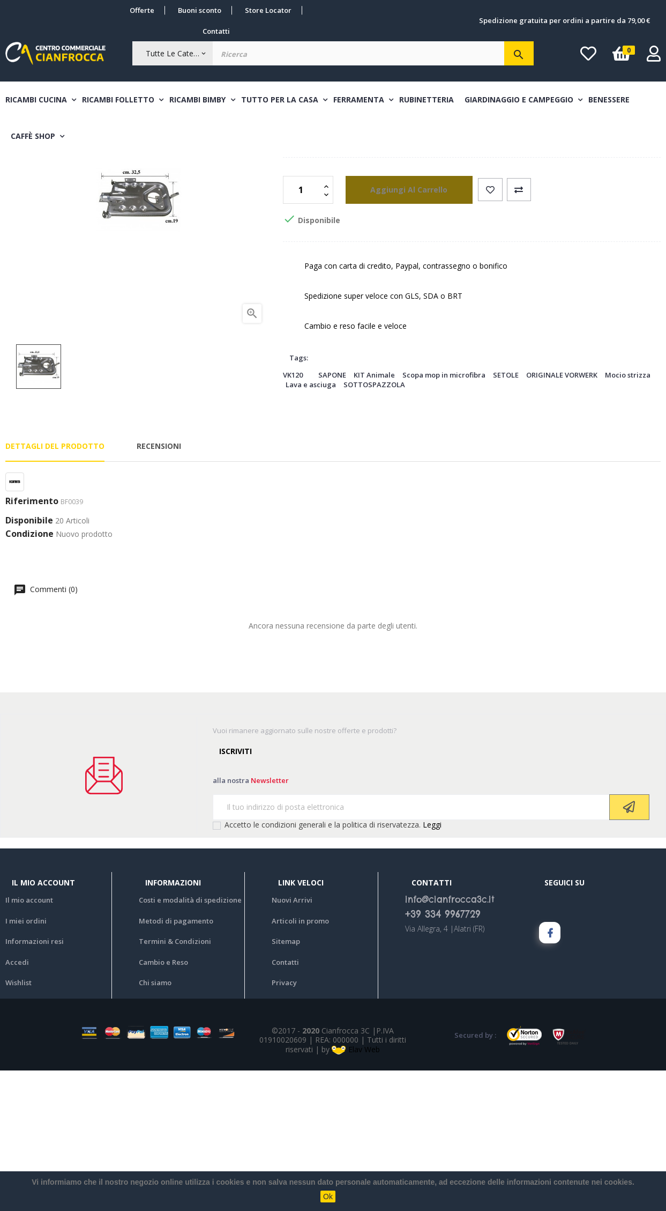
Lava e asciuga (311, 525)
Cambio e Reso (163, 1102)
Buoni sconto (199, 10)
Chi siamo (155, 1123)
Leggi (432, 964)
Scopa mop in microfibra (443, 515)
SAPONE (332, 515)
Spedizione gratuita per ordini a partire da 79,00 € (564, 20)
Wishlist (18, 1123)
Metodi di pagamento (176, 1061)
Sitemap (286, 1082)
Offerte (142, 10)
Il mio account (29, 1040)
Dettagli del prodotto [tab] (54, 586)
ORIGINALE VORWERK (561, 515)
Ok (328, 1196)
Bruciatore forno (321, 211)
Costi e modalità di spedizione (190, 1040)
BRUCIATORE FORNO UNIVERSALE (471, 248)
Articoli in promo (300, 1061)
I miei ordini (26, 1061)
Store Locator (268, 10)
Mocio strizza (627, 515)
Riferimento (31, 642)
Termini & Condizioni (175, 1082)
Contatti (216, 31)
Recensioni (159, 586)
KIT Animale (374, 515)
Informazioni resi (34, 1082)
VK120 (293, 515)
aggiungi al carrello (399, 329)
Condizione (29, 675)
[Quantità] (302, 329)
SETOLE (506, 515)
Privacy (284, 1123)
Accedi (17, 1102)
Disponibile (29, 661)
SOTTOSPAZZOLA (374, 525)
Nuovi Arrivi (292, 1040)
